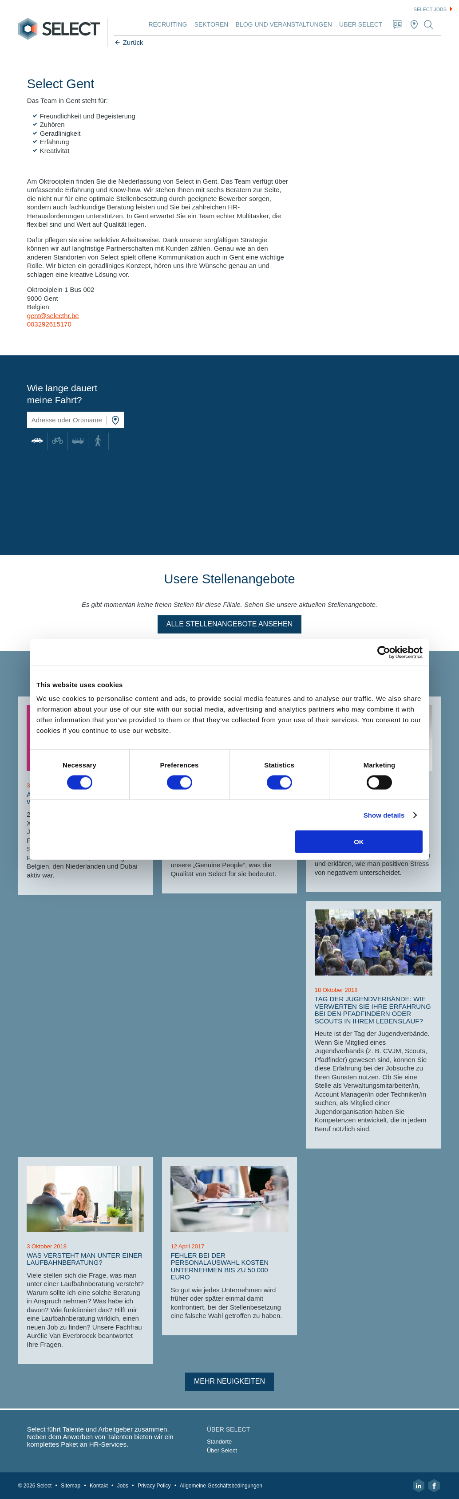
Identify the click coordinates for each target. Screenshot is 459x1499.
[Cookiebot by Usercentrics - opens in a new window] (384, 652)
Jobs (122, 1486)
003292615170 (49, 324)
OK (359, 842)
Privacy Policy (154, 1486)
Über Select (360, 24)
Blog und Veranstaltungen (284, 24)
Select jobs (430, 9)
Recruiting (167, 24)
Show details (384, 814)
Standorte (219, 1441)
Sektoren (211, 24)
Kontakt (99, 1486)
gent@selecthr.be (53, 315)
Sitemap (70, 1486)
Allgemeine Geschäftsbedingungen (221, 1486)
